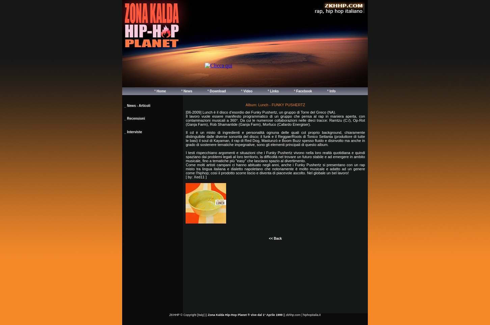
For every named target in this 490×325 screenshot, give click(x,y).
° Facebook (303, 91)
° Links (273, 91)
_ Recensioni (134, 118)
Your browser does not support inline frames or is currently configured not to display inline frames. (284, 73)
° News (186, 91)
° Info (331, 91)
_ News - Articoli (137, 106)
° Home (160, 91)
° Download (217, 91)
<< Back (275, 238)
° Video (246, 91)
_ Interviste (133, 132)
